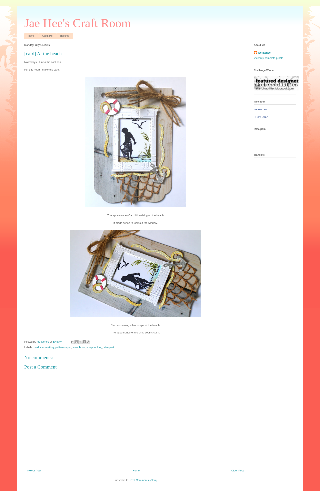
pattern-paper (63, 347)
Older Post (237, 470)
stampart (109, 347)
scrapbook (79, 347)
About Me (47, 35)
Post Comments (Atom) (143, 480)
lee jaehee (264, 52)
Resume (64, 35)
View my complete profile (268, 58)
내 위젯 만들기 (261, 117)
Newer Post (34, 470)
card (36, 347)
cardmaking (47, 347)
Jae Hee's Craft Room (77, 23)
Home (31, 35)
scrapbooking (94, 347)
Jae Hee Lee (260, 109)
